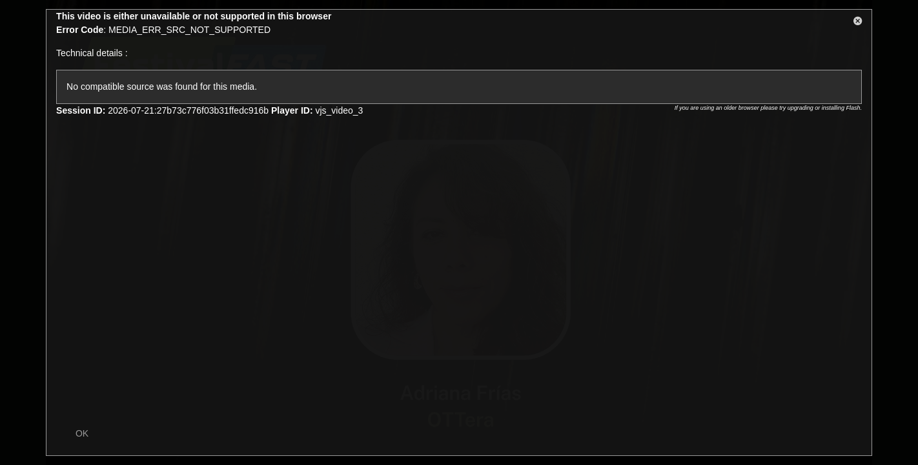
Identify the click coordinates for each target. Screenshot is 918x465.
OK (82, 433)
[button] (858, 23)
